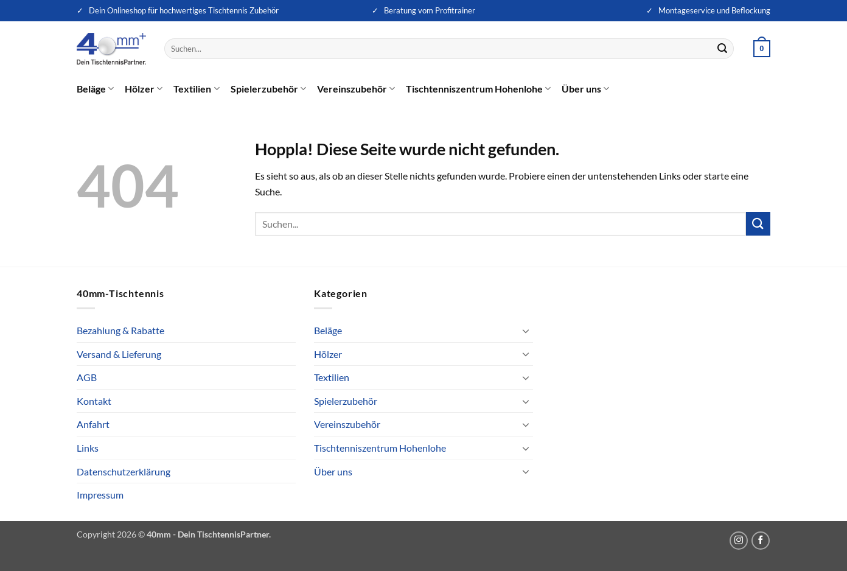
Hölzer (143, 89)
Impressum (100, 494)
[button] (761, 49)
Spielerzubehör (268, 89)
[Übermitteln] (723, 48)
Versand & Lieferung (119, 354)
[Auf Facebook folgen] (760, 540)
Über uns (585, 89)
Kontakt (94, 401)
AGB (87, 377)
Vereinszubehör (356, 89)
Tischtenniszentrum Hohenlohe (478, 89)
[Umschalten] (525, 330)
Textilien (196, 89)
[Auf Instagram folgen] (739, 540)
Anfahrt (93, 424)
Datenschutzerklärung (123, 471)
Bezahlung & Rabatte (120, 330)
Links (88, 448)
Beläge (95, 89)
